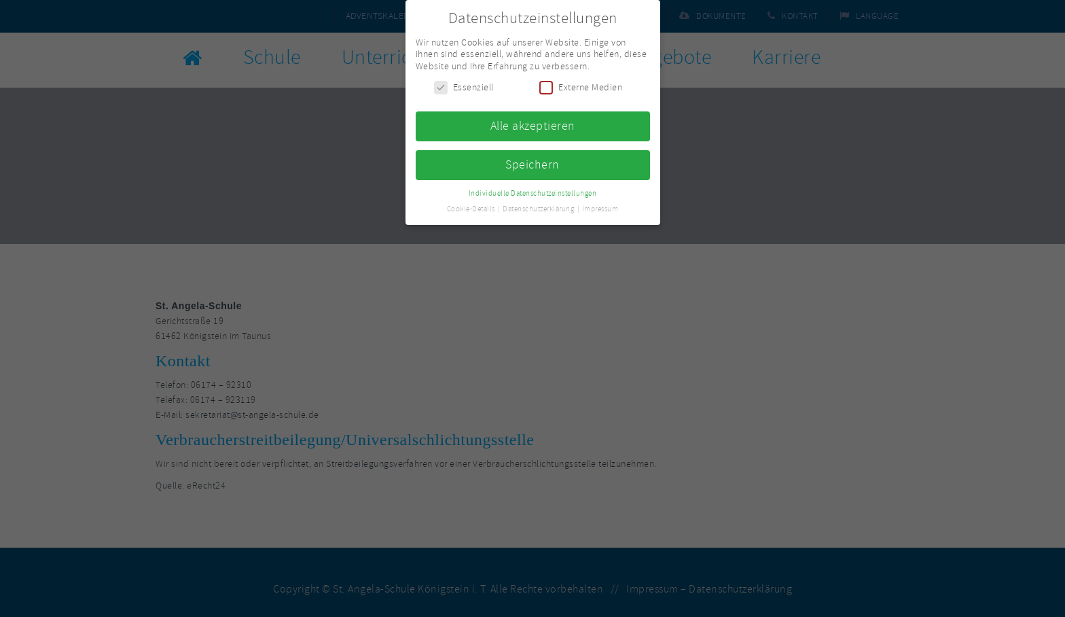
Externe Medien (580, 84)
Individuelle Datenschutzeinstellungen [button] (533, 190)
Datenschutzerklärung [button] (539, 205)
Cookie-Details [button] (472, 205)
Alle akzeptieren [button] (532, 123)
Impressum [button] (600, 205)
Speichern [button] (532, 161)
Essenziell (464, 84)
